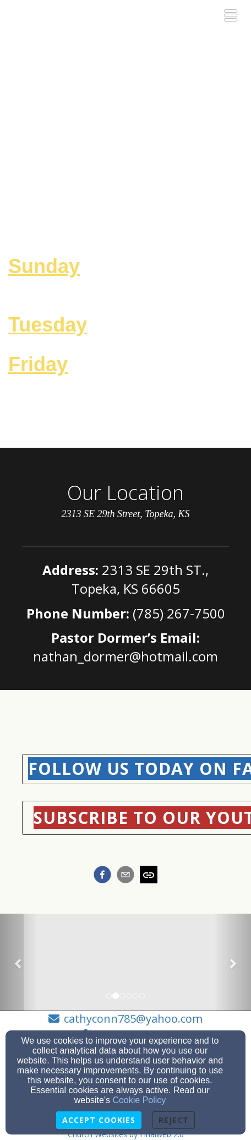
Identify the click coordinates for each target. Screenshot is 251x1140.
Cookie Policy (139, 1100)
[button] (18, 963)
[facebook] (102, 876)
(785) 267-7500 (179, 613)
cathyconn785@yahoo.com (133, 1018)
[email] (125, 876)
